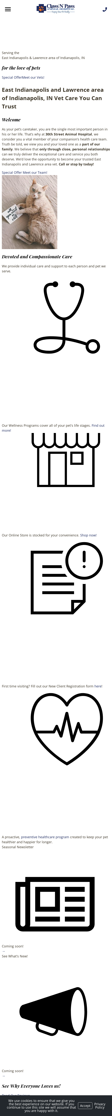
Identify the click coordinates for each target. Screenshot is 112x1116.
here (97, 686)
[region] (29, 212)
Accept (85, 1105)
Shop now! (88, 535)
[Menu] (8, 9)
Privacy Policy (99, 1106)
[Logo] (56, 9)
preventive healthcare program (45, 837)
